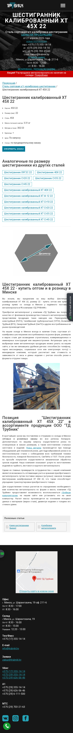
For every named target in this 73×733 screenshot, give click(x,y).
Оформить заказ (14, 149)
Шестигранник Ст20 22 (17, 178)
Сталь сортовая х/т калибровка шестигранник (29, 86)
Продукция (8, 83)
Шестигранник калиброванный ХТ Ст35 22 (28, 213)
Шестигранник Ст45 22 (17, 184)
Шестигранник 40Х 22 (49, 172)
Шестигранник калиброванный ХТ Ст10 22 (28, 201)
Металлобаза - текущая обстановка (36, 69)
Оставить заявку (36, 57)
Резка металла (33, 448)
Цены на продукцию (36, 34)
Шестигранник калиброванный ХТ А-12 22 (28, 195)
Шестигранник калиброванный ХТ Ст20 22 (28, 207)
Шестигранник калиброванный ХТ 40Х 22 (28, 190)
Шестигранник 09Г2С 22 (18, 172)
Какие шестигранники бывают (19, 526)
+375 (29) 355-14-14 (13, 674)
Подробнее (41, 75)
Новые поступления (36, 42)
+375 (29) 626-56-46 (13, 677)
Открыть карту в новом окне (36, 591)
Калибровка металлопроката (48, 526)
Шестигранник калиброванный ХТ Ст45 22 (28, 219)
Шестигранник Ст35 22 (48, 178)
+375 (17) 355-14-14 (13, 671)
